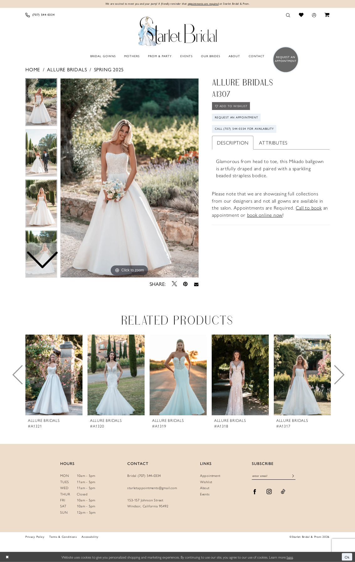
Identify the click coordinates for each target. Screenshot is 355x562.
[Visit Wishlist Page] (301, 14)
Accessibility (90, 536)
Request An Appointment (237, 117)
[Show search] (288, 14)
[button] (314, 14)
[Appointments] (284, 59)
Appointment (210, 475)
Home (32, 69)
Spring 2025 (109, 69)
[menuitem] (40, 14)
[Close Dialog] (7, 557)
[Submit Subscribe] (293, 476)
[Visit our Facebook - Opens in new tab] (255, 491)
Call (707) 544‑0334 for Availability (245, 129)
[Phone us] (40, 14)
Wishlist (206, 481)
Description (233, 142)
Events (205, 494)
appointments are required (203, 3)
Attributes (273, 142)
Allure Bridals (67, 69)
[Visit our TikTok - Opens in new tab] (283, 491)
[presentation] (53, 375)
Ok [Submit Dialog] (347, 556)
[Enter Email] (273, 476)
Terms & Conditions (63, 536)
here (290, 556)
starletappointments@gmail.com (152, 487)
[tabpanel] (130, 178)
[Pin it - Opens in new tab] (185, 284)
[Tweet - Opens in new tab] (174, 284)
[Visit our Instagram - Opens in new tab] (269, 491)
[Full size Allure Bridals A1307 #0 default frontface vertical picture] (130, 178)
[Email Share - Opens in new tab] (196, 284)
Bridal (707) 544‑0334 (144, 475)
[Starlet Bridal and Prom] (177, 30)
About (204, 487)
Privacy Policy (35, 536)
